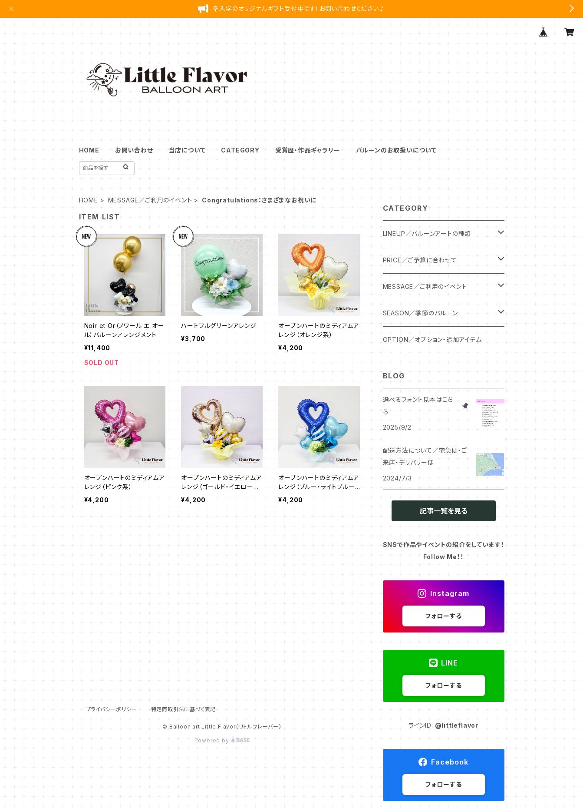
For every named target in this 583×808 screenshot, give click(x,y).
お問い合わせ (134, 150)
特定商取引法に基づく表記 (183, 709)
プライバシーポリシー (111, 709)
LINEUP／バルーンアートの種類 (427, 233)
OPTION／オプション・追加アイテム (432, 339)
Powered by (222, 740)
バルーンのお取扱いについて (396, 150)
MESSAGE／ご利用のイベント (150, 200)
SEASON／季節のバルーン (420, 313)
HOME (89, 150)
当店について (187, 150)
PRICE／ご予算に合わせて (420, 260)
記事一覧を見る (444, 511)
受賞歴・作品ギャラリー (307, 150)
